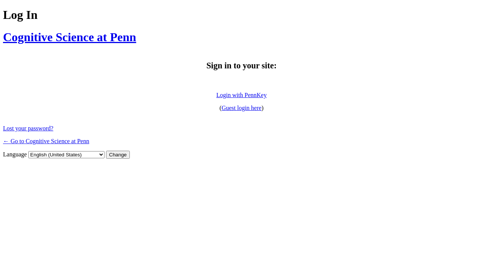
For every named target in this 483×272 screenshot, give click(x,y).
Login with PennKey (241, 95)
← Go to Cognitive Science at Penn (46, 141)
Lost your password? (28, 128)
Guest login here (241, 108)
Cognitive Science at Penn (69, 37)
